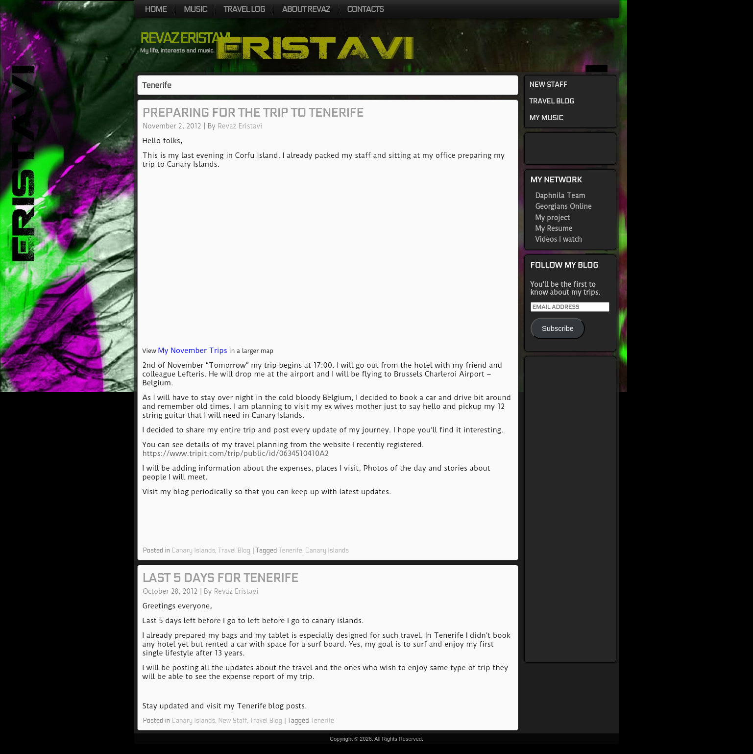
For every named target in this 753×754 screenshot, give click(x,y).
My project (552, 218)
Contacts (365, 9)
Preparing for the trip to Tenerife (253, 113)
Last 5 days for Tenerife (220, 578)
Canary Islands (193, 550)
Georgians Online (563, 206)
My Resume (554, 228)
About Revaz (305, 9)
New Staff (232, 721)
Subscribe (558, 328)
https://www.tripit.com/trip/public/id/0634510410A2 (236, 453)
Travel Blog (234, 550)
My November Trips (192, 350)
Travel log (244, 9)
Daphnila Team (560, 196)
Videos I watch (558, 239)
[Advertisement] (570, 509)
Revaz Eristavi (184, 38)
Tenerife (290, 550)
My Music (546, 118)
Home (156, 9)
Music (195, 9)
